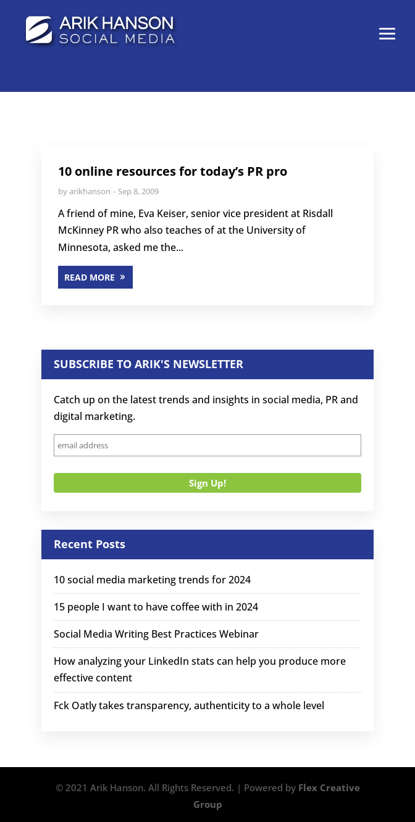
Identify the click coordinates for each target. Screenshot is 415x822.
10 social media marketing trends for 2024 (152, 579)
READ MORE (89, 277)
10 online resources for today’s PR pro (172, 171)
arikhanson (90, 191)
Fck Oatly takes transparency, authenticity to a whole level (189, 705)
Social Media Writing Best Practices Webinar (156, 634)
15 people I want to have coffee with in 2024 (156, 607)
